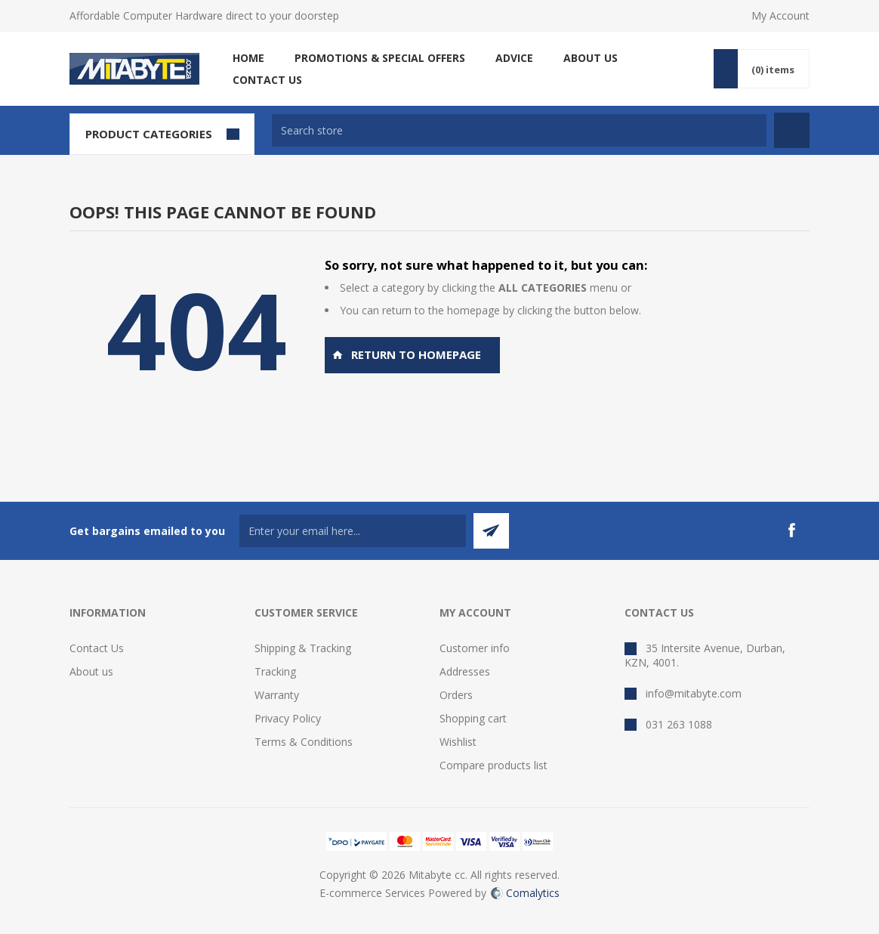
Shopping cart (473, 718)
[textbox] (519, 130)
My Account (780, 15)
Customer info (475, 648)
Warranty (276, 695)
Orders (456, 695)
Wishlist (458, 742)
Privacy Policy (287, 718)
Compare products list (493, 765)
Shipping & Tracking (302, 648)
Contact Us (96, 648)
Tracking (275, 671)
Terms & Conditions (303, 742)
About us (91, 671)
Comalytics (525, 893)
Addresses (465, 671)
